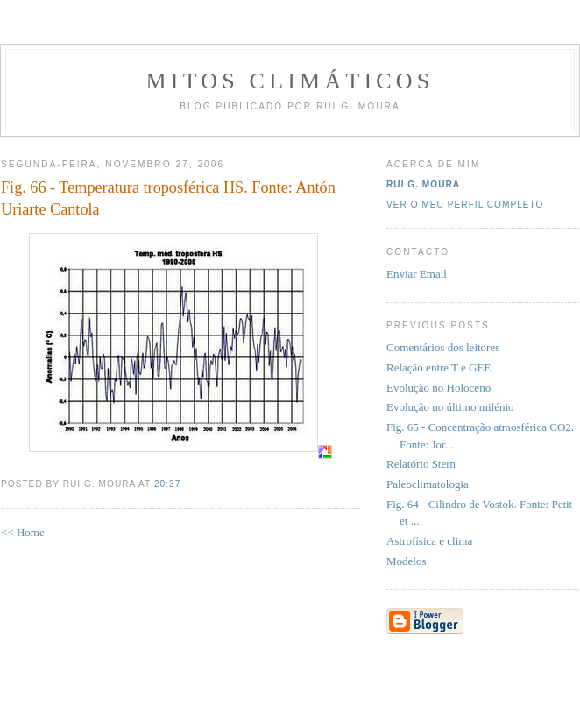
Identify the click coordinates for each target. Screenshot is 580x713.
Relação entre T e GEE (438, 367)
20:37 (167, 484)
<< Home (23, 532)
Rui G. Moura (423, 184)
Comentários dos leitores (442, 347)
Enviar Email (416, 273)
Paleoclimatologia (427, 484)
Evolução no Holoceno (438, 387)
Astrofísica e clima (429, 540)
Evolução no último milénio (450, 406)
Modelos (406, 561)
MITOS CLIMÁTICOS (289, 81)
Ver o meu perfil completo (465, 204)
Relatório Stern (421, 463)
